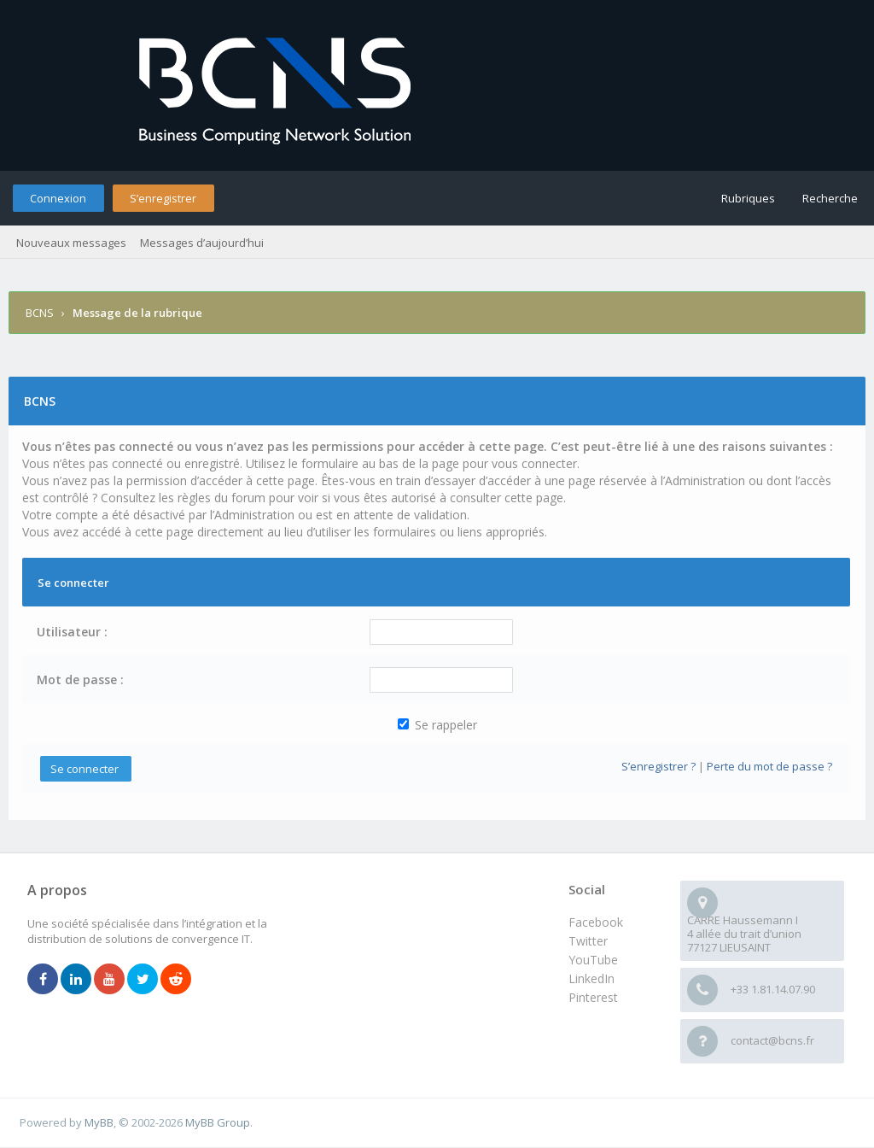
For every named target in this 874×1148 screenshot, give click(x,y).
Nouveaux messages (71, 242)
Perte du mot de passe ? (769, 766)
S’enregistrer (163, 198)
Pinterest (593, 997)
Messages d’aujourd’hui (202, 242)
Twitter (588, 941)
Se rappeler (437, 725)
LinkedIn (591, 978)
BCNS (40, 312)
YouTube (593, 960)
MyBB (99, 1122)
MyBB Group (217, 1122)
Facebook (595, 922)
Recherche (830, 198)
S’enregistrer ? (658, 766)
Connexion (58, 198)
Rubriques (748, 198)
